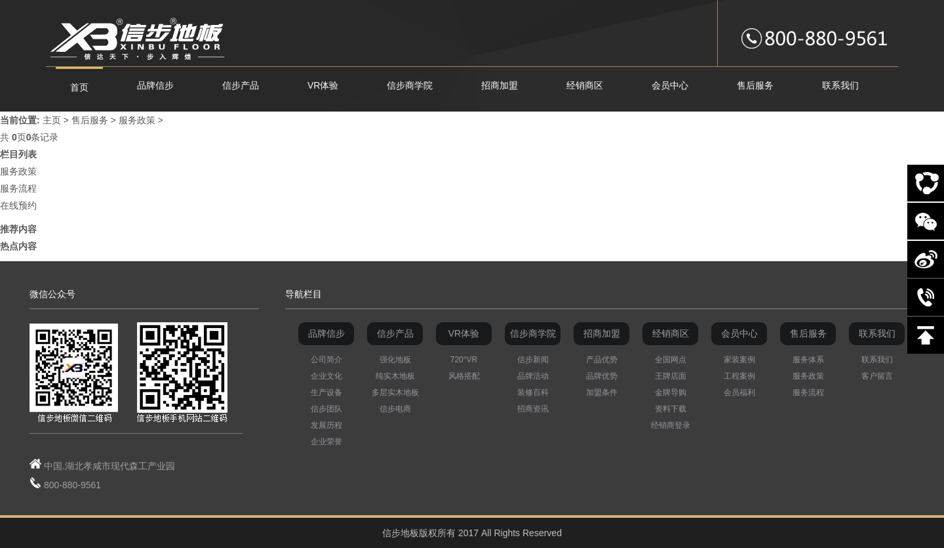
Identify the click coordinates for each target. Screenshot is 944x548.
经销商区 (670, 333)
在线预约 (18, 205)
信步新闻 (533, 359)
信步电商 (395, 408)
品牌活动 (533, 376)
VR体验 (463, 333)
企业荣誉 (326, 441)
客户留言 (877, 376)
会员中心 (739, 333)
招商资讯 (533, 408)
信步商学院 (533, 333)
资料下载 (670, 408)
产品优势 (602, 359)
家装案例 (739, 359)
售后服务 (89, 120)
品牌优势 (602, 376)
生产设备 (326, 392)
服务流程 (18, 188)
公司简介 (326, 359)
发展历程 (326, 425)
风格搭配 (464, 376)
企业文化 (326, 376)
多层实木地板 (395, 392)
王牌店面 (670, 376)
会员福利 (739, 392)
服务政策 (137, 120)
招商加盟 (601, 333)
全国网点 (670, 359)
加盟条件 (602, 392)
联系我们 (877, 333)
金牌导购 (670, 392)
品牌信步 (326, 333)
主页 (52, 120)
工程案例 (739, 376)
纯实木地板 (395, 376)
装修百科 (533, 392)
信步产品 (395, 333)
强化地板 (395, 359)
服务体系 (808, 359)
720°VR (464, 359)
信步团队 (326, 408)
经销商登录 (670, 425)
